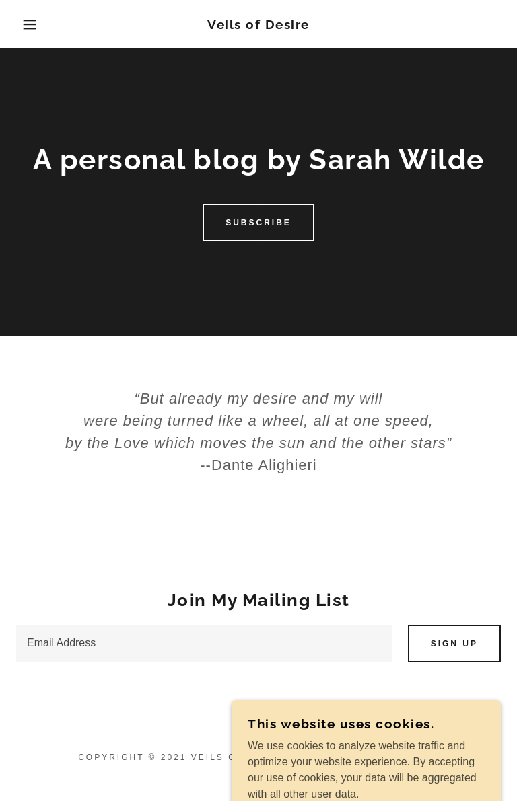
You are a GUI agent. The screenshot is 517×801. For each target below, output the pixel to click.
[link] (258, 25)
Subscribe (258, 222)
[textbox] (204, 643)
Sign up (454, 643)
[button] (26, 24)
